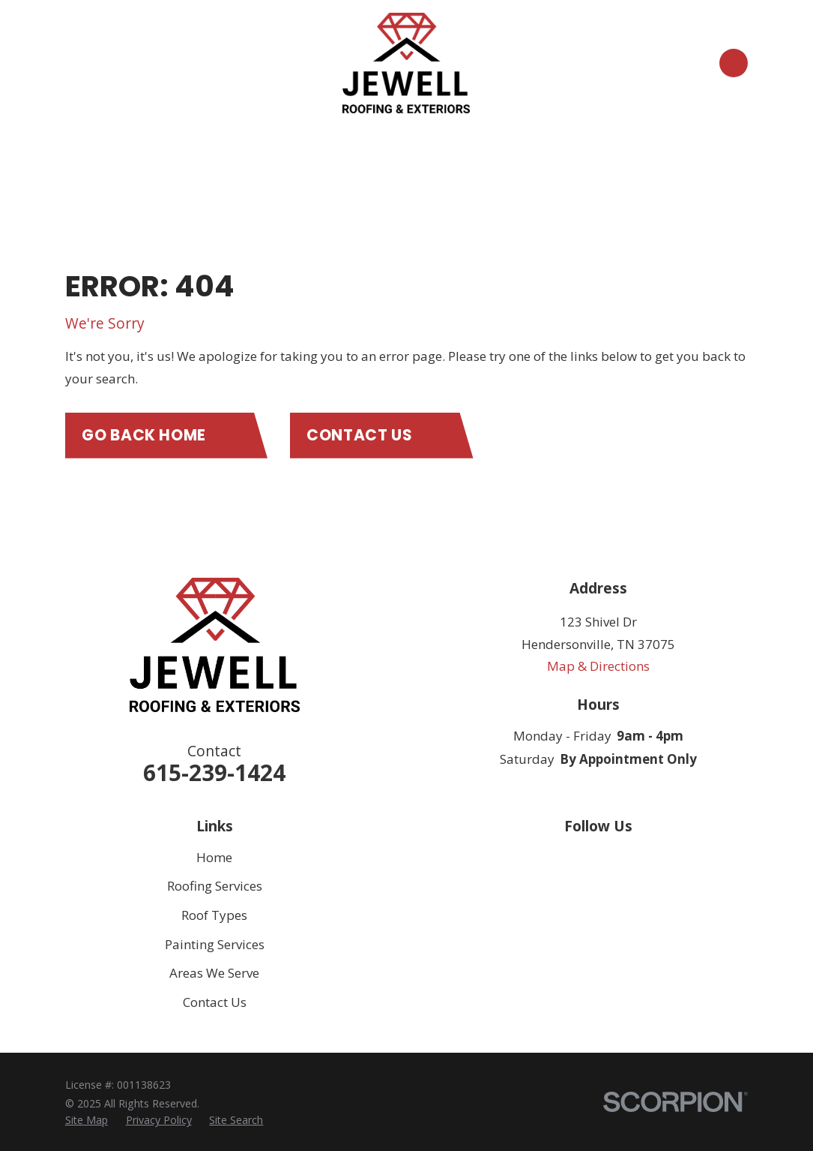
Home (214, 857)
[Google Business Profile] (558, 858)
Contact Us (215, 1002)
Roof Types (214, 915)
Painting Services (215, 944)
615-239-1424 (214, 772)
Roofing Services (214, 885)
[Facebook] (599, 858)
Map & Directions (598, 666)
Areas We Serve (214, 972)
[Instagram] (638, 858)
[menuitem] (86, 1120)
